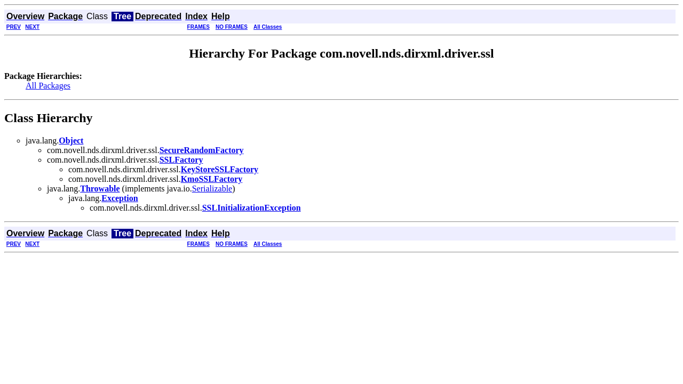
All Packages (48, 85)
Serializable (212, 188)
